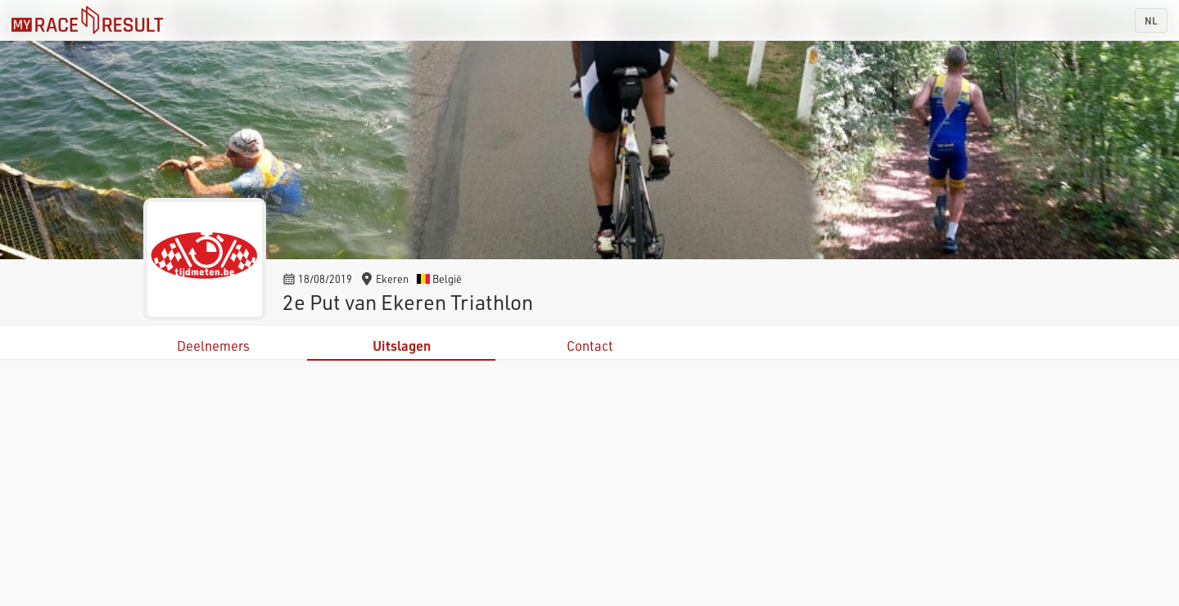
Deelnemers (213, 345)
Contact (590, 345)
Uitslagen (402, 345)
